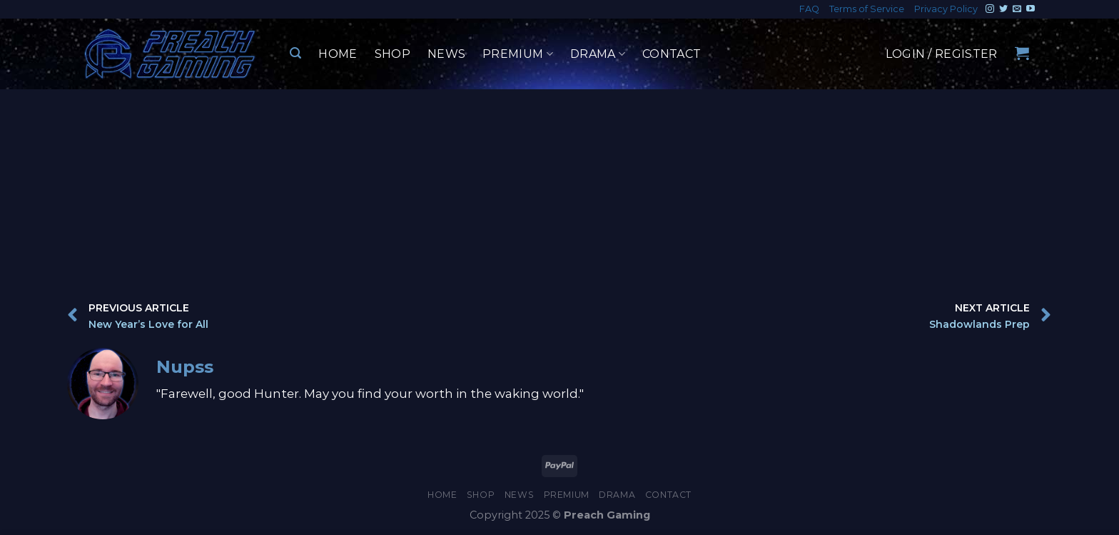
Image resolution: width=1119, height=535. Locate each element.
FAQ (809, 9)
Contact (671, 54)
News (446, 54)
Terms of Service (866, 9)
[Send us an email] (1017, 9)
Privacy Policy (946, 9)
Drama (597, 54)
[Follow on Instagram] (990, 9)
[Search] (295, 53)
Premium (517, 54)
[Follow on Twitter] (1003, 9)
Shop (392, 54)
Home (337, 54)
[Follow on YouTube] (1030, 9)
